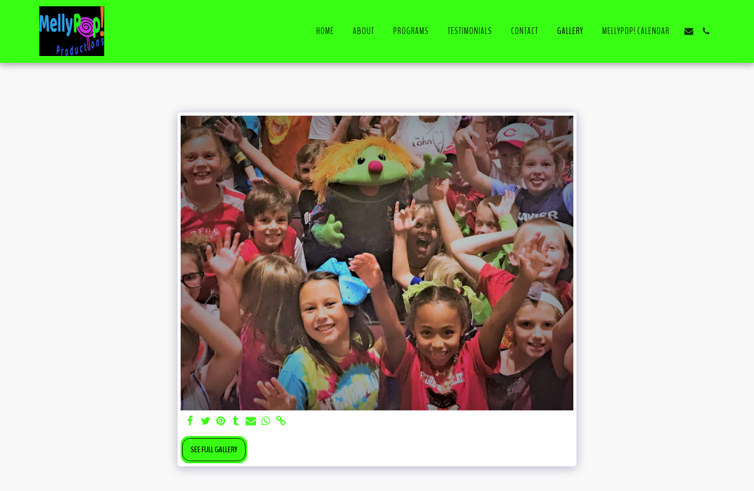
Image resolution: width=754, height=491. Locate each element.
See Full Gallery (214, 449)
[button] (689, 31)
